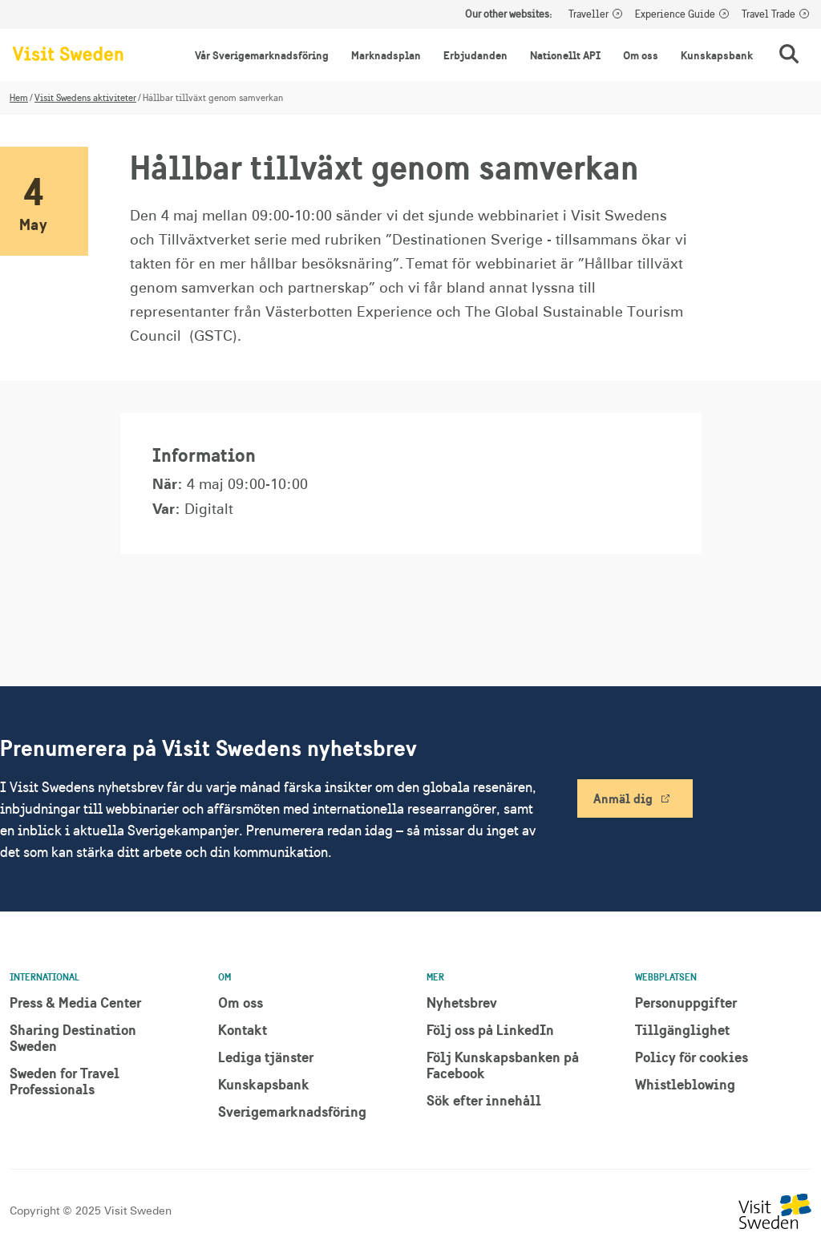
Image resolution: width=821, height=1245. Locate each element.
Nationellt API (565, 55)
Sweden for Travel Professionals (64, 1081)
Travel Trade (768, 14)
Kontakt (242, 1030)
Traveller (588, 14)
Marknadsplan (386, 55)
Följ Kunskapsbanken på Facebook (503, 1065)
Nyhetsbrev (462, 1002)
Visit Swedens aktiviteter (85, 97)
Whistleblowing (685, 1084)
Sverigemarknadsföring (292, 1111)
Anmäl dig (623, 798)
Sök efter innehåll (484, 1100)
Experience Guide (675, 14)
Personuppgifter (686, 1002)
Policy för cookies (691, 1057)
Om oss (640, 55)
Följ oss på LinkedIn (490, 1030)
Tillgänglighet (682, 1030)
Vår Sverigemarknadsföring (262, 55)
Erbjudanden (475, 55)
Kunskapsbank (717, 55)
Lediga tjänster (265, 1057)
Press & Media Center (75, 1002)
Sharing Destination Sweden (73, 1038)
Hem (19, 97)
